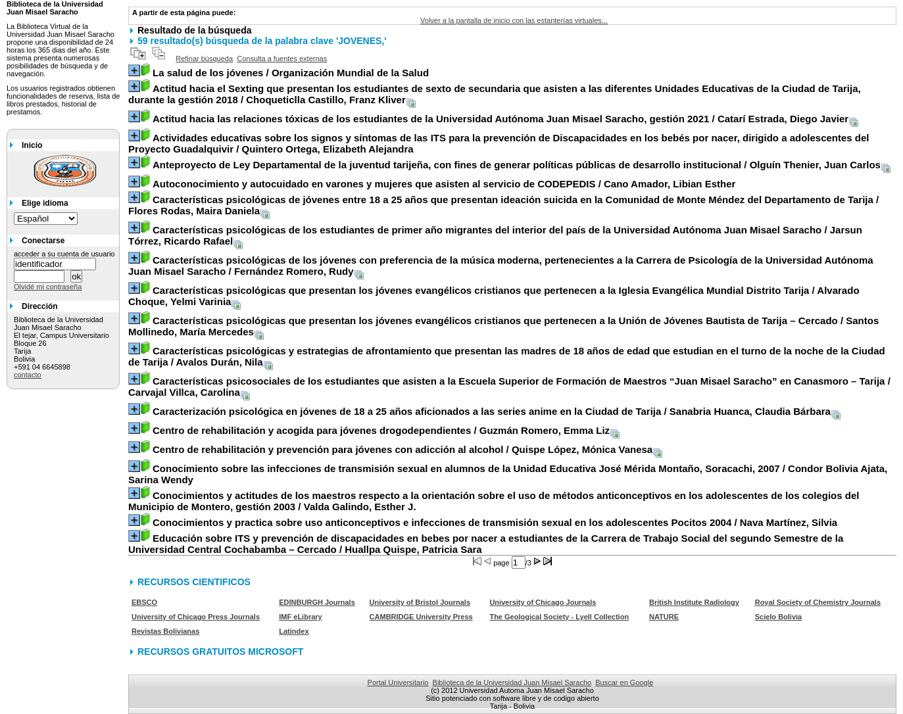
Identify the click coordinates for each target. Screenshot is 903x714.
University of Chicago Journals (542, 602)
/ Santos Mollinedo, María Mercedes (503, 326)
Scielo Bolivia (778, 617)
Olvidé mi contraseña (48, 287)
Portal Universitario (398, 682)
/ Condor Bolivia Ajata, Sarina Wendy (507, 474)
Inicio (32, 145)
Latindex (293, 631)
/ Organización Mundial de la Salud (291, 72)
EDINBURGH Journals (317, 602)
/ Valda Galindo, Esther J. (493, 501)
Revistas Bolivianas (165, 631)
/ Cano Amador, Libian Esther (444, 183)
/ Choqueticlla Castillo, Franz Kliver (494, 94)
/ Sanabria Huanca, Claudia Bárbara (492, 411)
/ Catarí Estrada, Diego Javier (500, 118)
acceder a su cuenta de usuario (64, 254)
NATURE (664, 617)
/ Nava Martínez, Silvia (495, 522)
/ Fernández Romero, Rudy (500, 265)
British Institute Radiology (694, 602)
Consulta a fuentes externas (282, 58)
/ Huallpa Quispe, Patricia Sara (485, 544)
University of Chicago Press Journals (196, 617)
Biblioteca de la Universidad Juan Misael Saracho (512, 682)
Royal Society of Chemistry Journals (818, 602)
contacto (27, 375)
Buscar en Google (624, 682)
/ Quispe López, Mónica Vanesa (402, 449)
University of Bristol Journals (420, 602)
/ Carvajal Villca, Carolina (509, 386)
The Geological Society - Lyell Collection (559, 617)
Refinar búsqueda (204, 58)
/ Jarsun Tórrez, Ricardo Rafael (495, 235)
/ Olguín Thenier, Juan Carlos (517, 164)
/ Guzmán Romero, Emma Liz (381, 430)
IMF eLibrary (300, 617)
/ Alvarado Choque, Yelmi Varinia (494, 296)
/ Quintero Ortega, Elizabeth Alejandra (498, 143)
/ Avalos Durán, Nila (506, 356)
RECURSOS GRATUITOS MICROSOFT (220, 651)
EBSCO (144, 602)
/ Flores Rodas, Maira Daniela (503, 205)
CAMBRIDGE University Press (421, 617)
